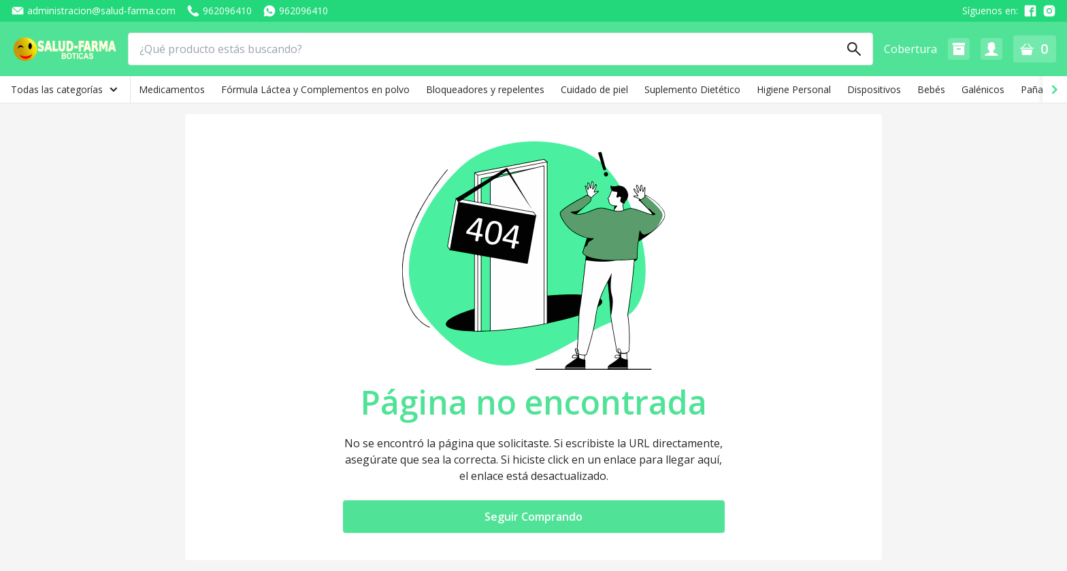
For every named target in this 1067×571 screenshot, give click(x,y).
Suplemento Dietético (692, 89)
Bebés (931, 89)
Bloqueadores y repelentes (485, 89)
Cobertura (910, 48)
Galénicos (983, 89)
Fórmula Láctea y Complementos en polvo (315, 89)
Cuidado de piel (594, 89)
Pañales (1038, 89)
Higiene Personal (794, 89)
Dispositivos (874, 89)
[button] (959, 49)
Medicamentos (172, 89)
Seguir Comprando (533, 516)
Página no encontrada (534, 402)
